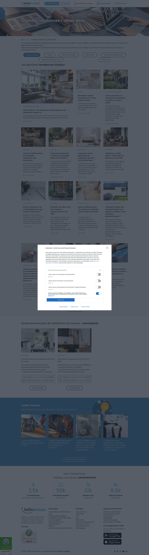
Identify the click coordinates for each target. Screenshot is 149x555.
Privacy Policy (85, 306)
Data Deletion (64, 306)
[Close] (108, 248)
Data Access (74, 306)
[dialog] (75, 277)
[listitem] (74, 270)
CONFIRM (60, 300)
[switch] (98, 274)
